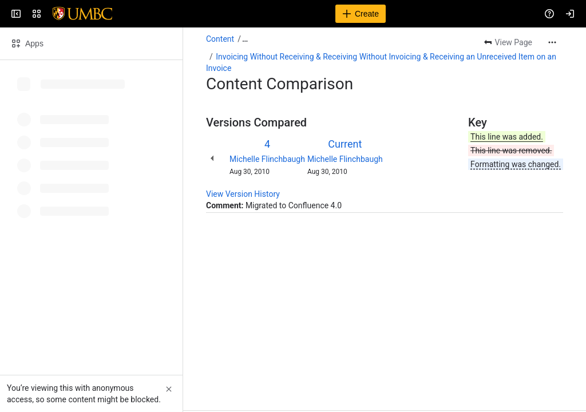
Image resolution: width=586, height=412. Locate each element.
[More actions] (552, 42)
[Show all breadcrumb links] (245, 39)
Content (220, 38)
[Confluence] (52, 14)
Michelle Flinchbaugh (267, 159)
